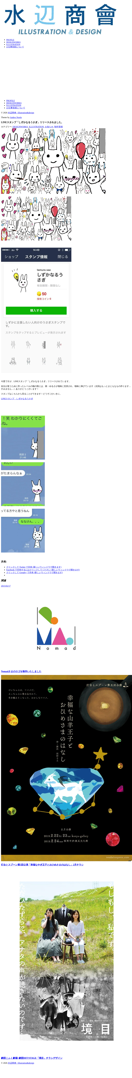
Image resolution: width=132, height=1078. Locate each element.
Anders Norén (16, 117)
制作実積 (58, 127)
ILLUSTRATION (13, 44)
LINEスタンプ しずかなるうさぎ (17, 399)
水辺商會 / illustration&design (21, 113)
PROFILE (10, 40)
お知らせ (49, 127)
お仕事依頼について (15, 47)
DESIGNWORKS (13, 42)
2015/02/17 (6, 586)
